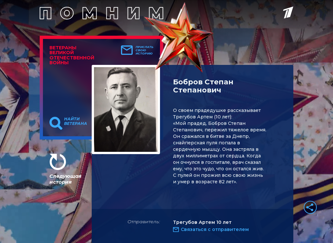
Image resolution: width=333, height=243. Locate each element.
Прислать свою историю (144, 50)
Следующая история (65, 179)
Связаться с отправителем (215, 229)
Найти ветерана (75, 121)
